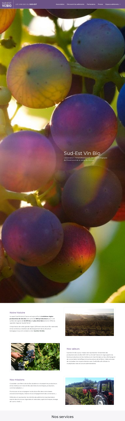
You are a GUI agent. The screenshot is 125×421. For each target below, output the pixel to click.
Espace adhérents (112, 4)
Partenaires (91, 4)
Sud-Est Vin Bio (39, 331)
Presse (100, 4)
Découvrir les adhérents (75, 4)
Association (60, 4)
